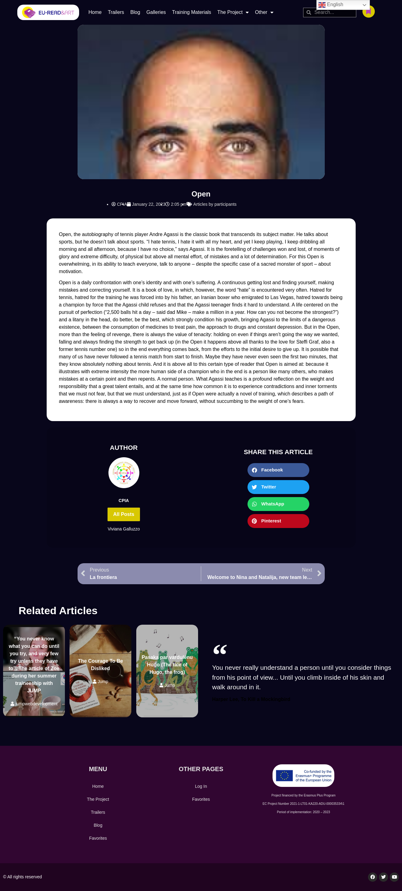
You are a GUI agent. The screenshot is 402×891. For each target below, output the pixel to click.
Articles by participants (215, 204)
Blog (135, 12)
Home (95, 12)
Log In (201, 786)
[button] (278, 470)
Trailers (116, 12)
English (330, 5)
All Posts (123, 514)
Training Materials (191, 12)
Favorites (98, 838)
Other (264, 12)
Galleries (156, 12)
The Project (233, 12)
